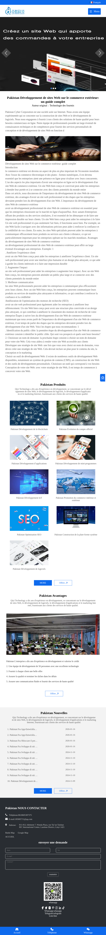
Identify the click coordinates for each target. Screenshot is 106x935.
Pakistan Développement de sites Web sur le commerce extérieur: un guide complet (22, 781)
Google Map (23, 833)
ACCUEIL (9, 837)
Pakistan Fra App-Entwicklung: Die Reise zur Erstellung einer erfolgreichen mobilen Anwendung (22, 729)
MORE (43, 583)
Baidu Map (9, 833)
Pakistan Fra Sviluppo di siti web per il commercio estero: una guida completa (22, 746)
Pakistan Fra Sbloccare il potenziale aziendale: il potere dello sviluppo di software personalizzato (22, 741)
